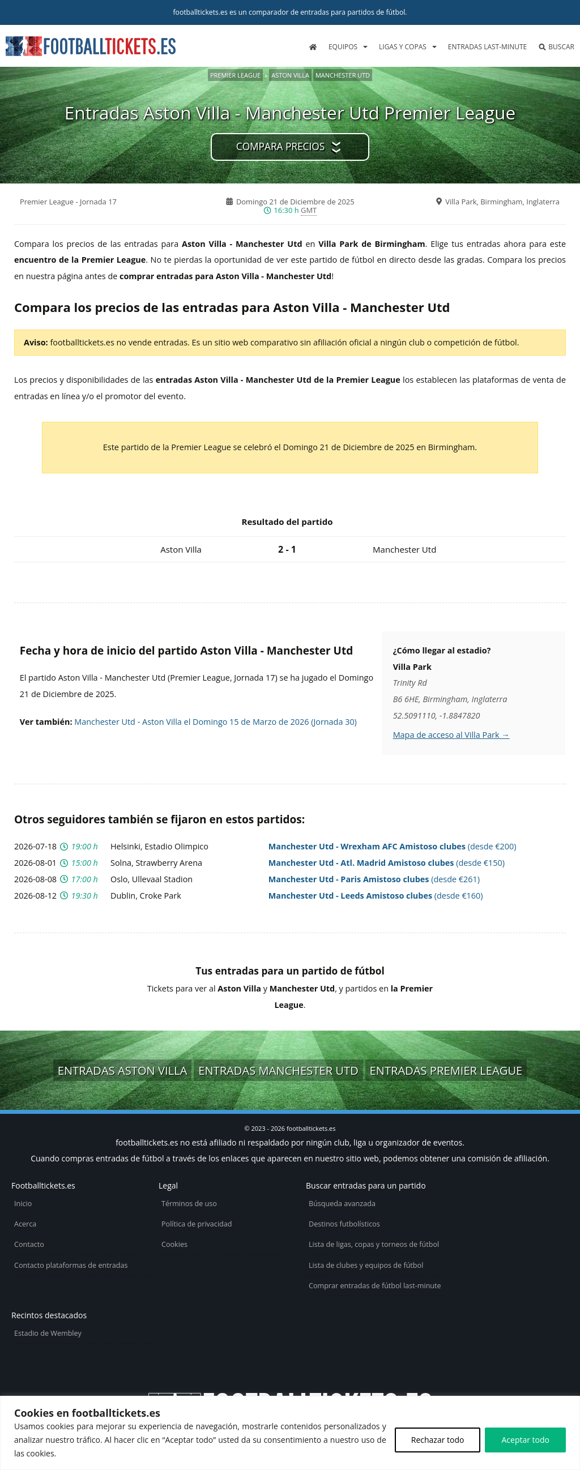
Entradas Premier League (446, 1070)
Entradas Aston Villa (122, 1070)
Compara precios (280, 146)
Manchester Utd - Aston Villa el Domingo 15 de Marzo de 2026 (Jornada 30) (215, 721)
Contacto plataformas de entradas (71, 1265)
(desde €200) (392, 846)
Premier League (235, 75)
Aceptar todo (525, 1439)
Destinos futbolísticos (344, 1224)
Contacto (29, 1244)
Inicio (23, 1203)
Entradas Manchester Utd (278, 1070)
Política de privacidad (196, 1224)
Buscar (556, 47)
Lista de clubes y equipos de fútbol (366, 1265)
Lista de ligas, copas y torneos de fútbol (374, 1244)
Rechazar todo (437, 1439)
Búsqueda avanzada (342, 1203)
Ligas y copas (403, 47)
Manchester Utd (342, 75)
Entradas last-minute (487, 47)
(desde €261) (374, 879)
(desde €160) (375, 895)
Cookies (174, 1244)
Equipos (343, 47)
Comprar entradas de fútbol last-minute (375, 1285)
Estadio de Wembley (48, 1333)
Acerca (25, 1224)
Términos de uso (189, 1203)
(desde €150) (386, 862)
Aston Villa (290, 75)
